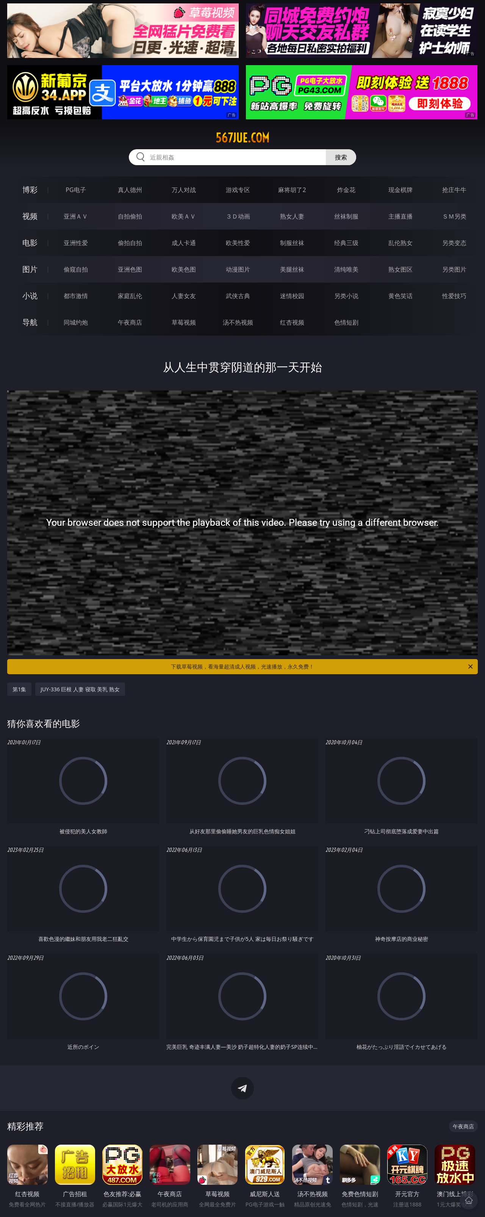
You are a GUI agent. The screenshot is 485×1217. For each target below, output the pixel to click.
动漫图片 (238, 269)
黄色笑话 (400, 296)
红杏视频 (292, 322)
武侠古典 (238, 296)
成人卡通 (184, 243)
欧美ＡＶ (184, 216)
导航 (30, 322)
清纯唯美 (346, 269)
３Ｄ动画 (238, 216)
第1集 (19, 689)
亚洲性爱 (76, 243)
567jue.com (242, 137)
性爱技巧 (454, 296)
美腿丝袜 (292, 269)
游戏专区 (238, 190)
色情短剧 (346, 322)
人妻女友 (184, 296)
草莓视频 (184, 322)
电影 (30, 242)
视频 (30, 216)
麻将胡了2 (292, 190)
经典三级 (346, 243)
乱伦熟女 (400, 243)
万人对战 (184, 190)
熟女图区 (400, 269)
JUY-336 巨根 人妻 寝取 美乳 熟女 (80, 689)
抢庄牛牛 (454, 190)
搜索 (341, 157)
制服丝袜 (292, 243)
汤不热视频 (238, 322)
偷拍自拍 (130, 243)
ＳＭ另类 (454, 216)
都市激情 (76, 296)
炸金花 (346, 190)
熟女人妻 (292, 216)
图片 (30, 269)
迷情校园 (292, 296)
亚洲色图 (130, 269)
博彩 (30, 189)
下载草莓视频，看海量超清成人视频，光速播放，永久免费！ (322, 666)
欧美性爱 (238, 243)
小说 (30, 296)
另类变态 (454, 243)
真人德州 (130, 190)
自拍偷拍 (130, 216)
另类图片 (454, 269)
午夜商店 (130, 322)
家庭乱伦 (130, 296)
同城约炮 (76, 322)
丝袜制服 (346, 216)
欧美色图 (184, 269)
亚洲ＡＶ (76, 216)
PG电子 (76, 190)
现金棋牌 (400, 190)
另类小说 (346, 296)
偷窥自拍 (76, 269)
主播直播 (400, 216)
